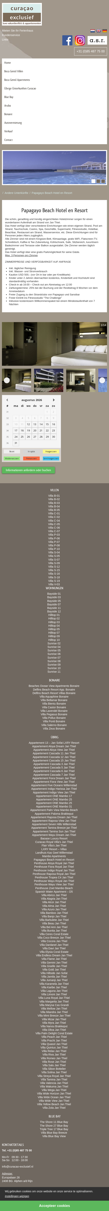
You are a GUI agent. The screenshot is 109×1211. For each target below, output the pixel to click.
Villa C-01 (54, 513)
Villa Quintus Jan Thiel (54, 1047)
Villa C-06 (54, 527)
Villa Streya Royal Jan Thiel (54, 1076)
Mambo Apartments (54, 856)
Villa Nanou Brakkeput (53, 1026)
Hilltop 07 (54, 632)
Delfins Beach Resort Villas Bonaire (54, 693)
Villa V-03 (54, 584)
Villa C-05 (54, 524)
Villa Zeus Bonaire (54, 728)
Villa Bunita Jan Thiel (54, 930)
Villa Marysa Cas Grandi (54, 1005)
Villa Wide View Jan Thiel (54, 1100)
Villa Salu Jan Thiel (54, 1065)
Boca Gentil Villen (13, 71)
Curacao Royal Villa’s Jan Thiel (54, 842)
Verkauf (8, 131)
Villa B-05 (54, 509)
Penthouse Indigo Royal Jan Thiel (54, 870)
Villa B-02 (54, 499)
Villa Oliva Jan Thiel (54, 1029)
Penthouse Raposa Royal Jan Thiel (54, 873)
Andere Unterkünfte (16, 192)
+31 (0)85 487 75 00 (90, 51)
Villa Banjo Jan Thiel (54, 916)
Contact (8, 140)
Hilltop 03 (54, 622)
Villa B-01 (54, 495)
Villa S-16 (54, 573)
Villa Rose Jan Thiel (54, 1061)
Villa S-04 (54, 552)
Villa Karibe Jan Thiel (54, 987)
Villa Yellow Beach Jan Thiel (54, 1104)
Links (5, 39)
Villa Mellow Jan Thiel (54, 1008)
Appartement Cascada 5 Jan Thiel (54, 767)
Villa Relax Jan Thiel (54, 1051)
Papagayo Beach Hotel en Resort (52, 192)
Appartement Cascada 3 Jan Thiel (54, 764)
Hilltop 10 (54, 639)
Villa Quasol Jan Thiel (54, 1044)
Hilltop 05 (54, 629)
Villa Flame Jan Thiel (54, 958)
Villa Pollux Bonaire (54, 717)
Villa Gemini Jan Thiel (54, 962)
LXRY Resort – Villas (54, 849)
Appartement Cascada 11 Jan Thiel (54, 753)
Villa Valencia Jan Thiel (54, 1083)
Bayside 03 (54, 597)
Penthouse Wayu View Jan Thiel (54, 884)
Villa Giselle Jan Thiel (54, 966)
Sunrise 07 (54, 657)
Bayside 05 (54, 600)
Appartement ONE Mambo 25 (54, 799)
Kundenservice (11, 35)
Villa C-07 (54, 531)
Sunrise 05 (54, 650)
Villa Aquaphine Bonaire (54, 696)
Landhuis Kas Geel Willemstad (54, 852)
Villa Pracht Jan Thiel (54, 1040)
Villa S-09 (54, 563)
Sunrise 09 (54, 664)
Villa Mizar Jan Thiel (54, 1019)
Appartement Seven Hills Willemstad (54, 824)
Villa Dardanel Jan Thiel (54, 944)
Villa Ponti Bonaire (54, 721)
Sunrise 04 (54, 646)
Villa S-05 (54, 555)
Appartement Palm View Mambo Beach (54, 810)
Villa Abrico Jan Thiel (54, 895)
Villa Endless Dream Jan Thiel (54, 955)
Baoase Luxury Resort (54, 838)
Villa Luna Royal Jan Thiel (54, 997)
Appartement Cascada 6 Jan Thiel (54, 771)
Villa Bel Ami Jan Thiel (54, 927)
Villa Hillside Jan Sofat (53, 973)
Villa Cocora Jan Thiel (54, 941)
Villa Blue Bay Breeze (54, 1132)
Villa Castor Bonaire (54, 707)
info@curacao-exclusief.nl (17, 1166)
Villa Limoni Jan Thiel (54, 994)
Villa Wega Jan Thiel (54, 1090)
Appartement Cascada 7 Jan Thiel (54, 774)
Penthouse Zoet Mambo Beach (54, 888)
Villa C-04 (54, 520)
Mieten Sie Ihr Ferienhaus (17, 30)
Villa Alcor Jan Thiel (54, 902)
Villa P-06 (54, 538)
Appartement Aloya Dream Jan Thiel (54, 746)
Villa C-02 (54, 516)
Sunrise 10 (54, 668)
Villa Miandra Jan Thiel (54, 1012)
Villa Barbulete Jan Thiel (54, 919)
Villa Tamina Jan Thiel (54, 1079)
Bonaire (8, 114)
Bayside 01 (54, 593)
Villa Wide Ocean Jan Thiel (54, 1097)
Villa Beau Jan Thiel (54, 923)
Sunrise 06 (54, 653)
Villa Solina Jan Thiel (54, 1072)
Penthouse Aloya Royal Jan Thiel (54, 863)
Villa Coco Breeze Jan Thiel (54, 937)
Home (7, 62)
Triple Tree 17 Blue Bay (54, 1129)
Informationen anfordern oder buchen (28, 470)
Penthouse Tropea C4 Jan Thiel (54, 877)
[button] (93, 181)
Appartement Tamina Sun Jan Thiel (54, 831)
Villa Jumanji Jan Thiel (54, 980)
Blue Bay (8, 97)
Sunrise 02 (54, 643)
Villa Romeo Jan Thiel (54, 1058)
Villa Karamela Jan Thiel (54, 983)
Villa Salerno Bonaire (54, 725)
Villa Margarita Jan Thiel (54, 1001)
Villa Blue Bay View (54, 1136)
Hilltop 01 (54, 615)
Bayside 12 (54, 611)
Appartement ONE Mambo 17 (54, 796)
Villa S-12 (54, 566)
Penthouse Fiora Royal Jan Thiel (54, 866)
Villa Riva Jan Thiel (54, 1054)
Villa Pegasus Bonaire (54, 714)
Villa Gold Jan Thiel (54, 969)
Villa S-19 (54, 580)
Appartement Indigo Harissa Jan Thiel (54, 788)
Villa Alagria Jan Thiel (54, 898)
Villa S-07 (54, 559)
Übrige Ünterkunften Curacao (20, 88)
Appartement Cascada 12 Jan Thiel (54, 757)
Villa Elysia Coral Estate (54, 951)
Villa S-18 (54, 577)
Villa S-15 (54, 570)
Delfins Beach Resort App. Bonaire (54, 689)
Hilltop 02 (54, 618)
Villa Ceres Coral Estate (54, 934)
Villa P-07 (54, 541)
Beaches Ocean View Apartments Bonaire (54, 685)
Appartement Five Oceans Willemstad (54, 785)
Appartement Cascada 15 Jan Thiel (54, 760)
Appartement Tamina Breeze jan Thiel (54, 827)
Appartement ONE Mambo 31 (54, 806)
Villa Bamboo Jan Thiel (54, 912)
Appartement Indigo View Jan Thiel (54, 792)
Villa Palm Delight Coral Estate (53, 1033)
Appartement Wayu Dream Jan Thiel (54, 834)
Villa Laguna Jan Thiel (54, 990)
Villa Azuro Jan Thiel (54, 909)
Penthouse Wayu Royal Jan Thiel (54, 880)
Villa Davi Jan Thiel (54, 948)
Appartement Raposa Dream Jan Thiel (54, 817)
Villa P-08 (54, 545)
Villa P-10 (54, 548)
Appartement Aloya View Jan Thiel (54, 749)
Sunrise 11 (54, 671)
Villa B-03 (54, 502)
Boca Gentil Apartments (17, 80)
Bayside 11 (54, 607)
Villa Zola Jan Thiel (54, 1107)
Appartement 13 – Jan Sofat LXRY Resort (54, 742)
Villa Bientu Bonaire (54, 703)
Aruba (7, 105)
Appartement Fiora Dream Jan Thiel (54, 778)
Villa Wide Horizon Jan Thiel (54, 1093)
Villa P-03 (54, 534)
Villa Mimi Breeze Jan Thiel (54, 1015)
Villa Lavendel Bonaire (54, 710)
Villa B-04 (54, 506)
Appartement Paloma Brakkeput (54, 813)
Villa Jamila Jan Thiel (54, 976)
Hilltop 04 (54, 625)
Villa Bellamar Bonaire (54, 700)
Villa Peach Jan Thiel (54, 1036)
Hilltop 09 (54, 636)
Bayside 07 (54, 604)
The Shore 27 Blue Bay (54, 1125)
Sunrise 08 (54, 661)
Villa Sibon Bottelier (54, 1068)
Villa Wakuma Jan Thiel (54, 1086)
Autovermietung (13, 123)
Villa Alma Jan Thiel (54, 905)
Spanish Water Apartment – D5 (54, 891)
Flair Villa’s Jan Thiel (54, 845)
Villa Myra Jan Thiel (54, 1022)
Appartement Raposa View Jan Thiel (54, 820)
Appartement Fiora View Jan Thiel (53, 781)
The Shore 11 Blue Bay (54, 1122)
